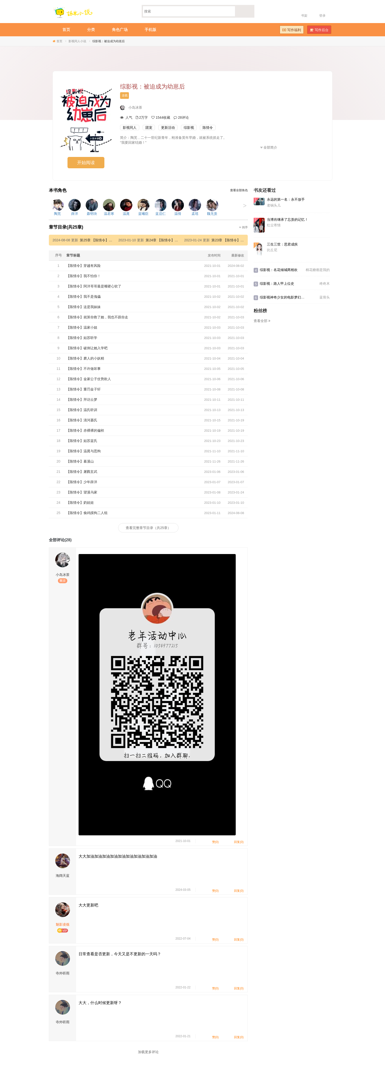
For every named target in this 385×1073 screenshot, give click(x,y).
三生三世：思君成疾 (282, 244)
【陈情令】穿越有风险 (83, 266)
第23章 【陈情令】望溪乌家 (232, 240)
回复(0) (235, 841)
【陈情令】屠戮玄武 (81, 472)
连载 (125, 95)
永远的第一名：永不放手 (286, 199)
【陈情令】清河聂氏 (81, 420)
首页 (59, 41)
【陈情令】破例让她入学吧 (87, 348)
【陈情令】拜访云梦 (81, 399)
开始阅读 (86, 162)
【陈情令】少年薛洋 (81, 482)
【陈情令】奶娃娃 (80, 502)
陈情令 (208, 127)
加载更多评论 (148, 1052)
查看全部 (262, 321)
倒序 (243, 227)
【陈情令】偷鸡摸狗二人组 (87, 513)
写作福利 (291, 30)
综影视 (189, 127)
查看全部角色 (239, 190)
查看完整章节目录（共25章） (148, 528)
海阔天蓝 (62, 876)
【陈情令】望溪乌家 (81, 492)
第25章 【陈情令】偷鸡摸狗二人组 (106, 240)
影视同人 (130, 127)
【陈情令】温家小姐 (81, 327)
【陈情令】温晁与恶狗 (83, 451)
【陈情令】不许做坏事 (83, 369)
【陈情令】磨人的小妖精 (85, 358)
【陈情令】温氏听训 (81, 410)
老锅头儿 (274, 205)
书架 (304, 15)
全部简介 (268, 147)
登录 (322, 15)
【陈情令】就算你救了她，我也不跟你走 (97, 317)
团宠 (148, 127)
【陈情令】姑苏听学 (81, 338)
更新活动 (168, 127)
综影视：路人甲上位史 (277, 283)
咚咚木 (324, 283)
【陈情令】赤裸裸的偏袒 (85, 430)
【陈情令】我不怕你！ (83, 276)
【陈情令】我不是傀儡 (83, 296)
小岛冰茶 (135, 107)
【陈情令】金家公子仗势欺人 (88, 379)
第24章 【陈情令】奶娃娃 (165, 240)
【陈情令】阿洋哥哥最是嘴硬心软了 (93, 286)
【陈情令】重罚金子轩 (83, 389)
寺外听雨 (62, 973)
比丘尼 (272, 250)
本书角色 (58, 190)
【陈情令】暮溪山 (80, 461)
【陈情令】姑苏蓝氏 (81, 441)
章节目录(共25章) (66, 227)
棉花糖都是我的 (318, 270)
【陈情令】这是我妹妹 (83, 307)
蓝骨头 (324, 297)
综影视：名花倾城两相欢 (279, 270)
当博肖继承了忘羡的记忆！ (287, 219)
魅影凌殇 (62, 924)
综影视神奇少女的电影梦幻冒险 (284, 297)
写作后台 (319, 30)
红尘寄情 (274, 225)
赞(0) (212, 841)
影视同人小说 (77, 41)
